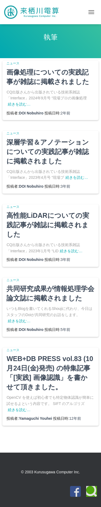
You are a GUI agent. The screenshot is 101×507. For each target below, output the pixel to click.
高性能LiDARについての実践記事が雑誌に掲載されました (47, 225)
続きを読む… (19, 104)
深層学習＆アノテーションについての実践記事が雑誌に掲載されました (47, 151)
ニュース (12, 63)
